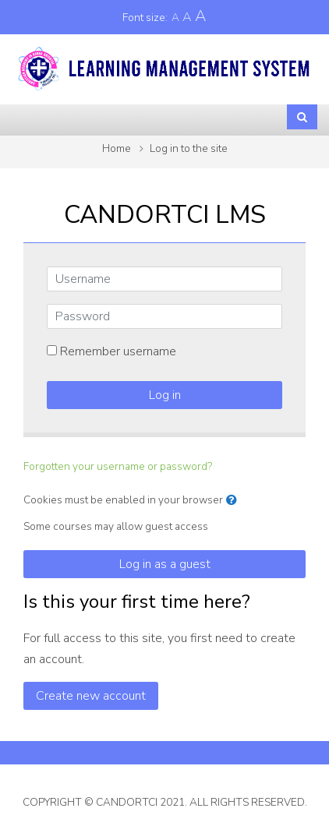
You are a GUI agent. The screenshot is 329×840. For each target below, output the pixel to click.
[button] (234, 500)
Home (116, 148)
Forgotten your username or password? (117, 466)
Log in (165, 395)
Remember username (118, 351)
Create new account (91, 695)
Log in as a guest (164, 564)
